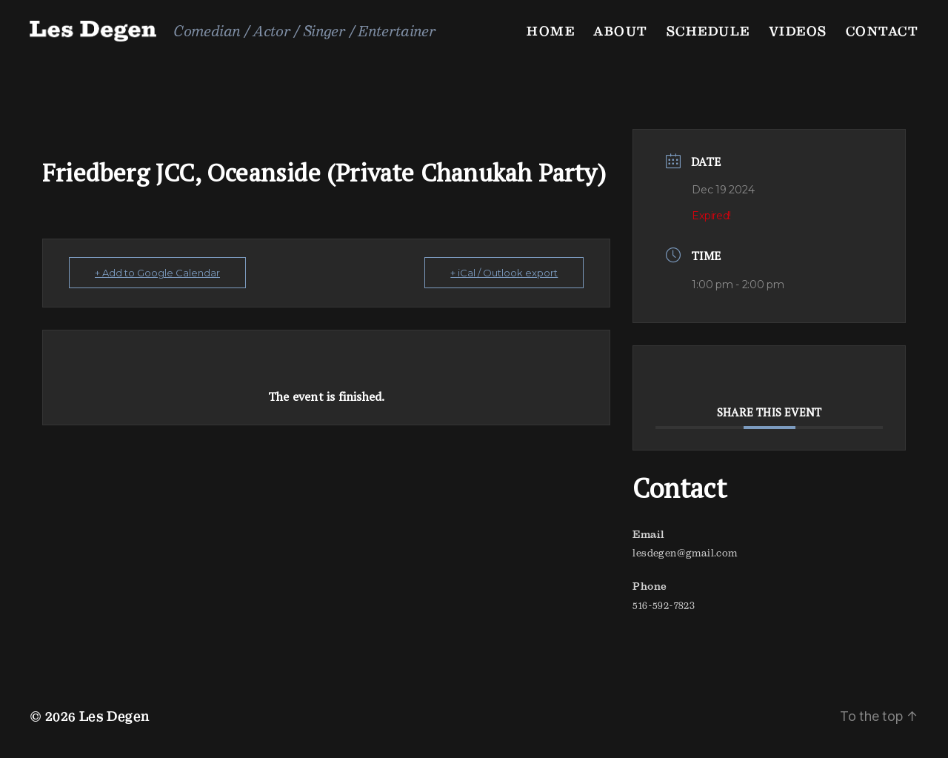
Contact (882, 31)
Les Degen (114, 716)
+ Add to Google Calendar (157, 273)
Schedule (708, 31)
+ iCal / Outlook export (504, 273)
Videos (798, 31)
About (620, 31)
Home (551, 31)
